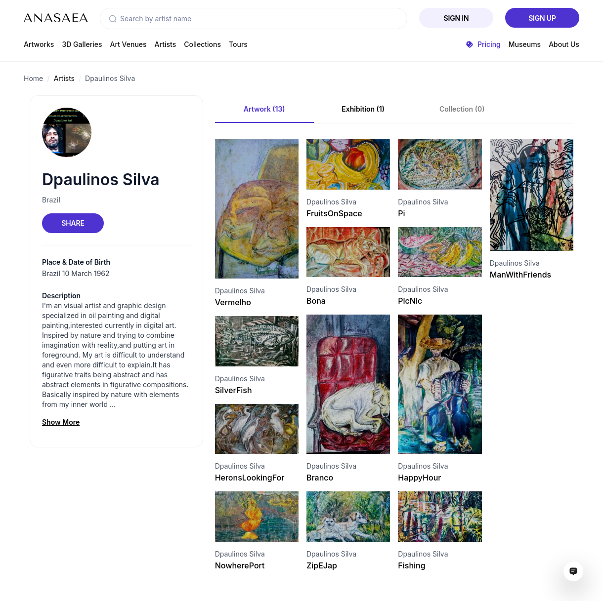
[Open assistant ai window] (573, 571)
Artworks (39, 44)
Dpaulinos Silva (110, 78)
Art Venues (128, 44)
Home (33, 78)
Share (72, 223)
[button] (113, 19)
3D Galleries (82, 44)
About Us (564, 44)
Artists (165, 44)
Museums (525, 44)
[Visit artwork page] (257, 209)
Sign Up (542, 18)
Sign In (456, 18)
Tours (238, 44)
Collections (202, 44)
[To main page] (56, 17)
